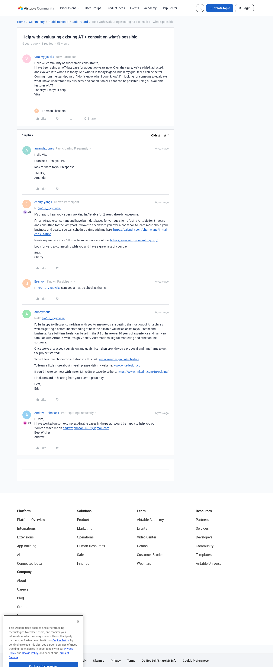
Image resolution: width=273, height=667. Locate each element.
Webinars (144, 563)
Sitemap (98, 660)
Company (24, 571)
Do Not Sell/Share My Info (159, 660)
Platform (24, 511)
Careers (22, 589)
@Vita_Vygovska (49, 208)
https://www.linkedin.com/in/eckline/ (143, 371)
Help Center (169, 8)
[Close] (78, 634)
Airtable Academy (150, 519)
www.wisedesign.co (126, 365)
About (21, 580)
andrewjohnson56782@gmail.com (86, 428)
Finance (83, 563)
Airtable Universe (208, 563)
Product (83, 519)
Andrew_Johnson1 (46, 413)
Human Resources (91, 546)
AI (18, 554)
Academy (150, 8)
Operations (85, 537)
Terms (131, 660)
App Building (26, 546)
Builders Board (58, 22)
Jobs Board (80, 22)
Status (22, 606)
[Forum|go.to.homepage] (36, 8)
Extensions (25, 537)
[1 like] (49, 110)
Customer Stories (150, 554)
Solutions (84, 511)
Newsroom (25, 615)
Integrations (26, 528)
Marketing (84, 528)
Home (21, 22)
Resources (204, 511)
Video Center (146, 537)
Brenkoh (39, 281)
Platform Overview (31, 519)
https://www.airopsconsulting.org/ (134, 240)
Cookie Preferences (196, 660)
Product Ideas (115, 8)
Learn (141, 511)
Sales (81, 554)
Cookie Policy (60, 653)
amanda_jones (44, 148)
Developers (204, 537)
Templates (204, 554)
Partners (202, 519)
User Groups (93, 8)
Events (134, 8)
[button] (219, 8)
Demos (142, 546)
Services (202, 528)
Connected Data (29, 563)
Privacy (116, 660)
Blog (20, 598)
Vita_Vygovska (44, 57)
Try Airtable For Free (32, 624)
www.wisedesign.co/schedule (119, 359)
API (84, 660)
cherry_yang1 (43, 202)
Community (37, 22)
